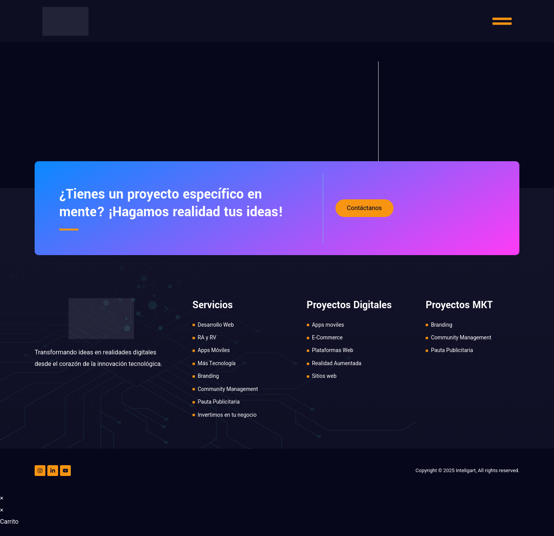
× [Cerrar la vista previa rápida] (1, 499)
